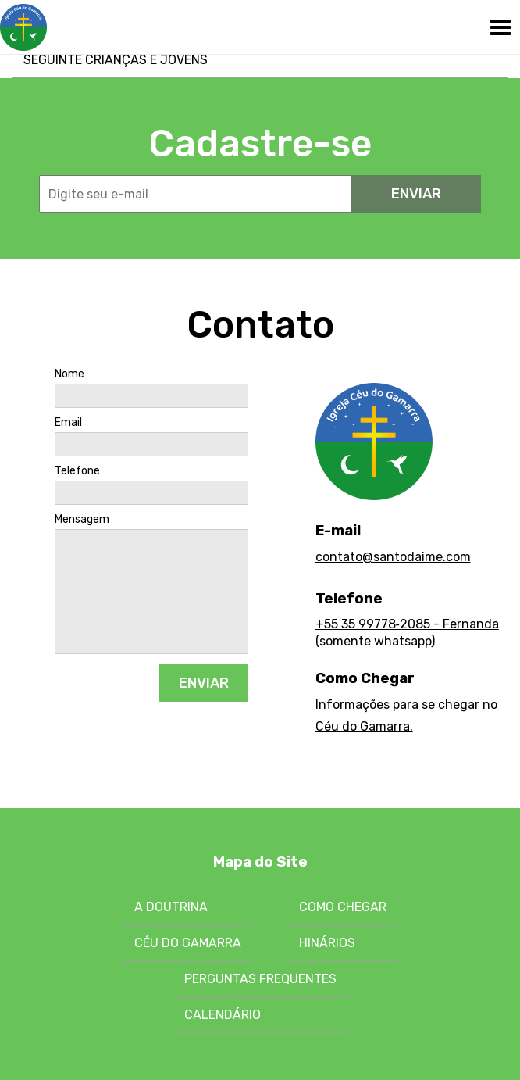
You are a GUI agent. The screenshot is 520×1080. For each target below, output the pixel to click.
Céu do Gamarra (187, 942)
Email (68, 422)
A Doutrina (171, 906)
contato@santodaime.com (393, 556)
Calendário (222, 1014)
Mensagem (82, 519)
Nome (69, 374)
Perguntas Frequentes (260, 978)
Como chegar (342, 906)
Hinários (327, 942)
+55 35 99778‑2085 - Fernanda (407, 624)
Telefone (77, 471)
